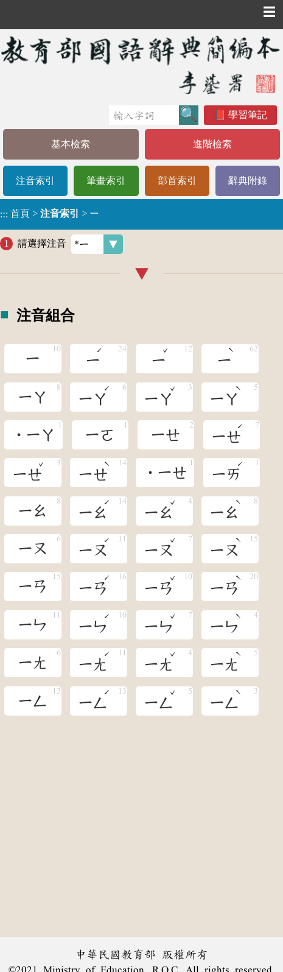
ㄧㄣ (32, 625)
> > (49, 213)
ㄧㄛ (99, 435)
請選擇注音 (70, 244)
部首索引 (177, 180)
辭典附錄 (247, 180)
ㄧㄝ (165, 435)
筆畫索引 (105, 180)
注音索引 (35, 180)
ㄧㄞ (228, 470)
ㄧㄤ (32, 662)
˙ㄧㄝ (165, 472)
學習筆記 (247, 115)
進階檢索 (212, 144)
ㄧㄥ (32, 701)
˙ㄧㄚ (33, 435)
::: (4, 214)
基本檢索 (70, 144)
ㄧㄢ (32, 586)
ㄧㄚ (32, 397)
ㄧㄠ (32, 511)
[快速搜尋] (144, 115)
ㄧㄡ (32, 548)
